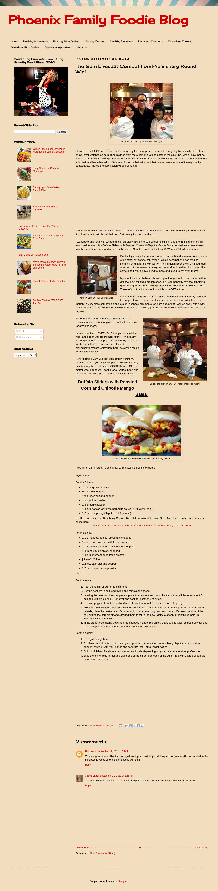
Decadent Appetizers (58, 47)
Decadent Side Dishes (25, 47)
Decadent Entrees (180, 41)
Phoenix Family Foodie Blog (98, 19)
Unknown (90, 751)
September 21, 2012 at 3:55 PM (116, 775)
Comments (23, 337)
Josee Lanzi (92, 775)
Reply (88, 764)
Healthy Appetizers (35, 41)
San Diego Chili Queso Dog (33, 254)
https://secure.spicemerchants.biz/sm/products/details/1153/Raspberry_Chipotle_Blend (142, 525)
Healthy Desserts (121, 41)
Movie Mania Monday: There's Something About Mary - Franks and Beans (50, 265)
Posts (20, 331)
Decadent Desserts (150, 41)
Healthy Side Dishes (66, 41)
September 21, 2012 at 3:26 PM (113, 751)
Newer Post (83, 847)
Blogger (123, 881)
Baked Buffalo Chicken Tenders (49, 281)
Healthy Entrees (95, 41)
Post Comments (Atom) (102, 853)
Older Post (201, 847)
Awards (82, 47)
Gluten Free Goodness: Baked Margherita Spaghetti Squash (49, 150)
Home (14, 41)
